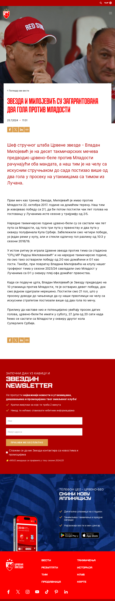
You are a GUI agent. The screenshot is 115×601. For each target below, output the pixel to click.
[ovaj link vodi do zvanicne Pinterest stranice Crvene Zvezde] (56, 591)
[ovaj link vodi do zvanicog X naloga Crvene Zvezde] (18, 591)
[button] (110, 13)
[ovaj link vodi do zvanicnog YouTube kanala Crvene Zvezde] (37, 591)
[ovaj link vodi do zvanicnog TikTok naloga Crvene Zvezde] (46, 591)
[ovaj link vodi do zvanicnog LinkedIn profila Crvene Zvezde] (65, 591)
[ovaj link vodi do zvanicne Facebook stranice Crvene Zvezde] (8, 591)
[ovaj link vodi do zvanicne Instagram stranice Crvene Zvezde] (27, 591)
